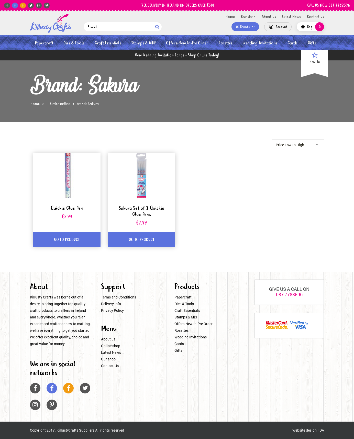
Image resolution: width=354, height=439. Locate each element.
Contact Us (315, 17)
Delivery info (111, 303)
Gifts (312, 43)
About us (108, 339)
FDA (320, 430)
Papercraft (44, 43)
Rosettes (225, 43)
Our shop (248, 17)
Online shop (110, 345)
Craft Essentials (108, 43)
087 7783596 (289, 294)
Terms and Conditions (118, 297)
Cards (292, 43)
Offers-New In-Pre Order (187, 43)
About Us (269, 17)
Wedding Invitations (259, 43)
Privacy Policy (112, 310)
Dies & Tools (73, 43)
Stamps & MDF (143, 43)
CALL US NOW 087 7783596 (328, 5)
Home (230, 17)
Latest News (291, 17)
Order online (60, 104)
